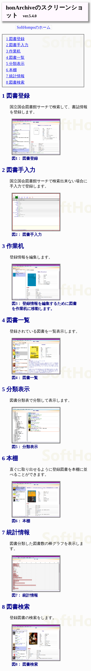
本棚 (13, 70)
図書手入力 (18, 45)
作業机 (15, 51)
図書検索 (17, 82)
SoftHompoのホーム (33, 27)
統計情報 (17, 76)
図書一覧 (17, 57)
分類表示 (17, 64)
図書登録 (17, 39)
